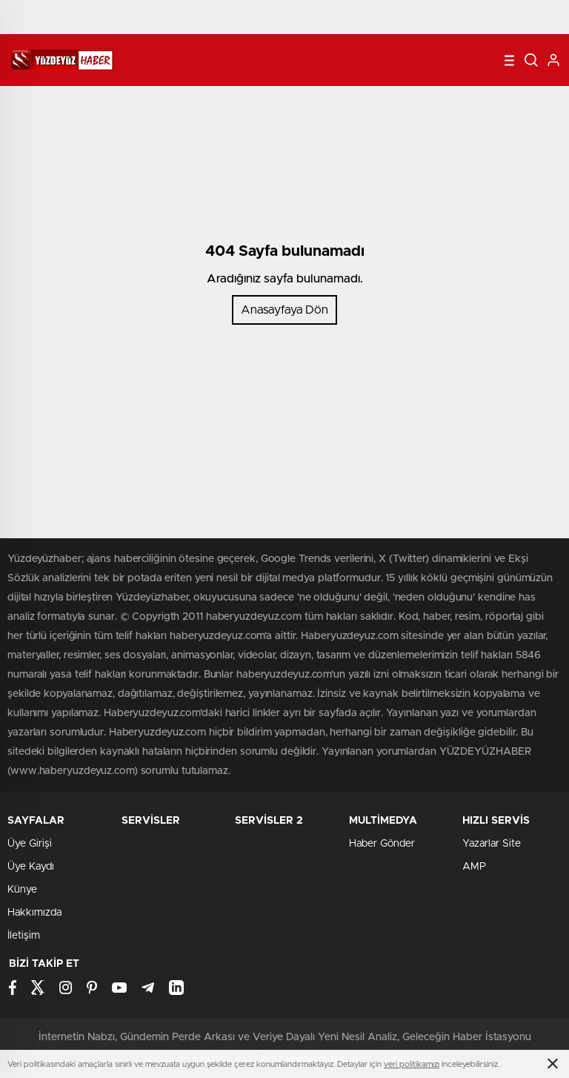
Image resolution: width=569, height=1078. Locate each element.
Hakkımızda (34, 912)
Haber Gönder (382, 844)
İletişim (23, 935)
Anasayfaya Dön (284, 310)
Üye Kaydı (30, 867)
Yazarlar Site (491, 844)
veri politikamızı (411, 1064)
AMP (474, 867)
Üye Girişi (29, 844)
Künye (22, 889)
